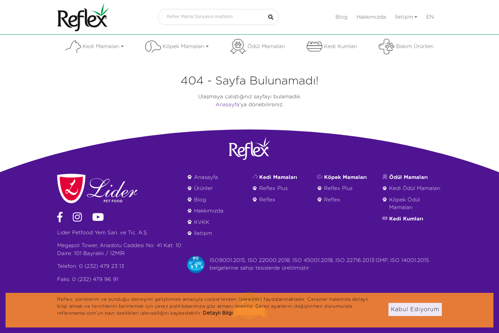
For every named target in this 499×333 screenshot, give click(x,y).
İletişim (406, 17)
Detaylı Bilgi (218, 313)
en (430, 17)
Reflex (267, 199)
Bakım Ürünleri (406, 46)
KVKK (201, 222)
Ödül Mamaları (257, 46)
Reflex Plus (273, 188)
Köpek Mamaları (177, 46)
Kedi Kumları (332, 46)
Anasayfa (227, 104)
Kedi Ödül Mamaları (414, 188)
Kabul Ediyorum (415, 309)
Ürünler (203, 188)
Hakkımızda (371, 17)
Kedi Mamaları (94, 46)
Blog (341, 17)
